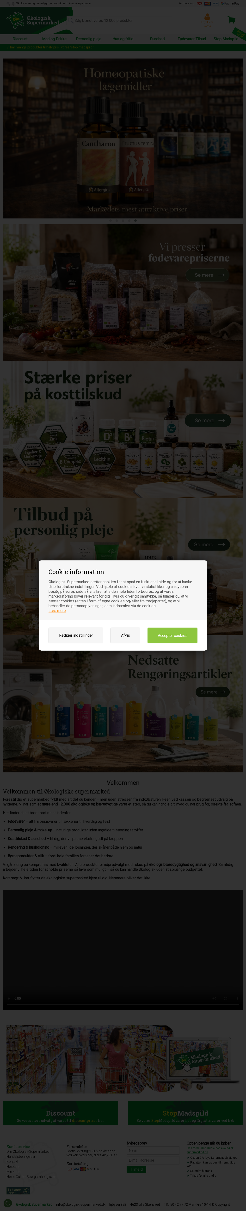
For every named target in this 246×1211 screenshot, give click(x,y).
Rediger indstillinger (76, 635)
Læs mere (57, 610)
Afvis (125, 635)
